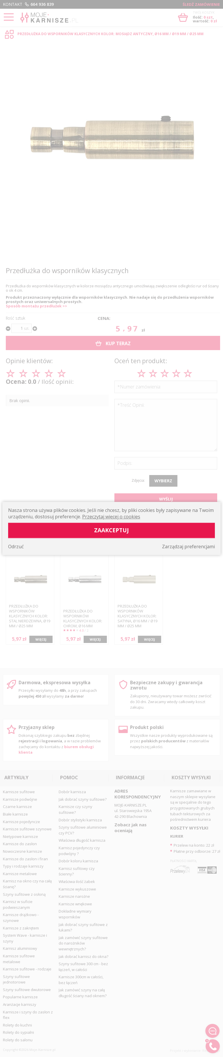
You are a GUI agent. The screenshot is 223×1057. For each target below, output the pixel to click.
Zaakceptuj (111, 530)
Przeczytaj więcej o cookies (111, 517)
